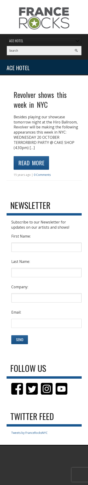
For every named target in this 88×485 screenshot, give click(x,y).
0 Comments (42, 175)
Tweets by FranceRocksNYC (29, 433)
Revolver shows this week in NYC (40, 99)
